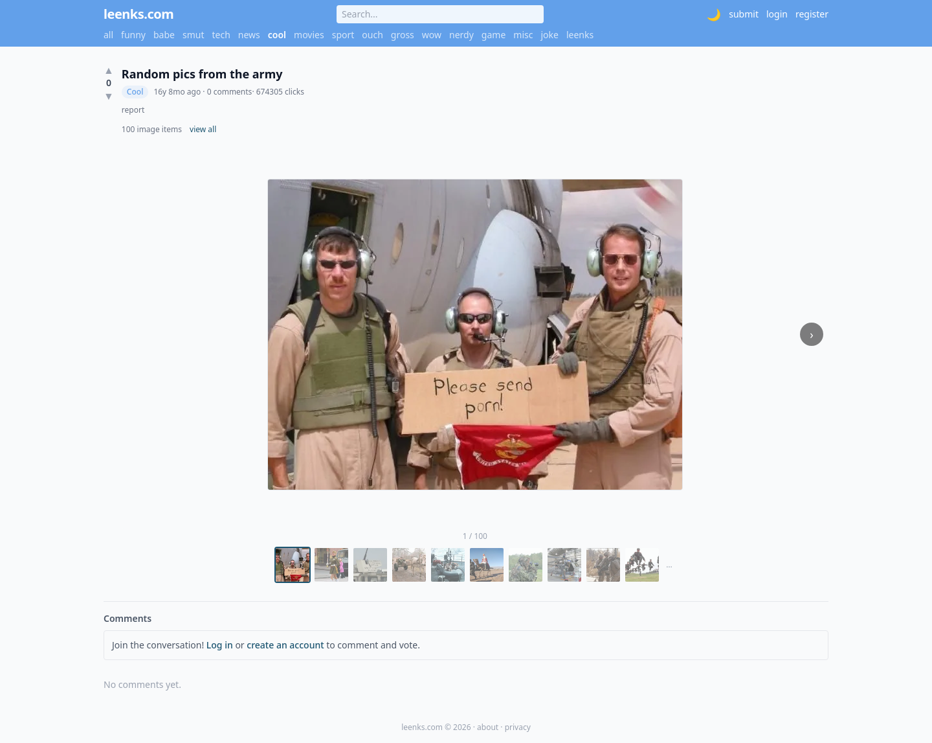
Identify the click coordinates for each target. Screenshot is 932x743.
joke (549, 35)
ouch (372, 35)
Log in (219, 645)
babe (164, 35)
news (249, 35)
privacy (518, 727)
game (493, 35)
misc (523, 35)
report (133, 110)
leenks (580, 35)
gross (402, 35)
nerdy (461, 35)
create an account (285, 645)
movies (309, 35)
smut (194, 35)
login (777, 14)
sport (343, 35)
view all (203, 129)
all (108, 35)
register (811, 14)
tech (221, 35)
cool (277, 35)
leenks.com (138, 14)
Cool (135, 91)
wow (431, 35)
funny (133, 35)
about (487, 727)
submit (744, 14)
